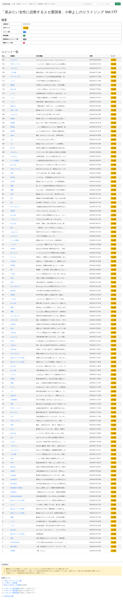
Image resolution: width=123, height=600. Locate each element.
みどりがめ (13, 320)
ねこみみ (13, 215)
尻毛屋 (12, 118)
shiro (12, 278)
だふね (12, 442)
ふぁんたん (13, 114)
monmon (13, 349)
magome (13, 492)
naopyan (13, 475)
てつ (11, 391)
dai (11, 198)
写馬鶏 (12, 211)
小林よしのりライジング (12, 581)
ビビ (11, 139)
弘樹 (11, 173)
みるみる (13, 332)
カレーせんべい (15, 207)
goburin (13, 106)
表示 (26, 28)
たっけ (12, 387)
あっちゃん (13, 253)
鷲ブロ (53, 4)
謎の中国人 (13, 546)
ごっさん (13, 244)
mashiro (13, 324)
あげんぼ (13, 89)
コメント (25, 4)
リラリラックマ (15, 77)
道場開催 (40, 4)
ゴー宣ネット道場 (10, 583)
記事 (13, 4)
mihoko (12, 249)
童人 (11, 228)
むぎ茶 (12, 181)
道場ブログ (32, 4)
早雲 (11, 425)
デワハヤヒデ (14, 353)
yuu (11, 437)
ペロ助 (12, 274)
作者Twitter (8, 596)
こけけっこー (14, 219)
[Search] (106, 4)
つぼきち (13, 261)
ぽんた (12, 341)
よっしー (13, 257)
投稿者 (18, 4)
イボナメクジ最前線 (11, 593)
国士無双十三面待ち (16, 488)
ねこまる (13, 165)
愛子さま (47, 4)
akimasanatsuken (16, 496)
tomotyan (13, 479)
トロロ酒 (13, 72)
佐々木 (12, 148)
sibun (12, 135)
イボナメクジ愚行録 (11, 588)
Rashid (12, 177)
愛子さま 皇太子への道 (12, 585)
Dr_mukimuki (14, 542)
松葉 (11, 538)
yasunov (13, 395)
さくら (12, 505)
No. (4, 56)
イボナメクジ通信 (10, 591)
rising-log (6, 4)
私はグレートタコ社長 (17, 358)
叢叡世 (12, 85)
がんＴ (12, 429)
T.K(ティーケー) (15, 64)
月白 (11, 194)
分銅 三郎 (13, 110)
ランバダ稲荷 (14, 160)
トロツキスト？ (15, 450)
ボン (11, 144)
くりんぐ (13, 374)
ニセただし (13, 60)
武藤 (11, 186)
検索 (118, 4)
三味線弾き (13, 400)
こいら (12, 81)
